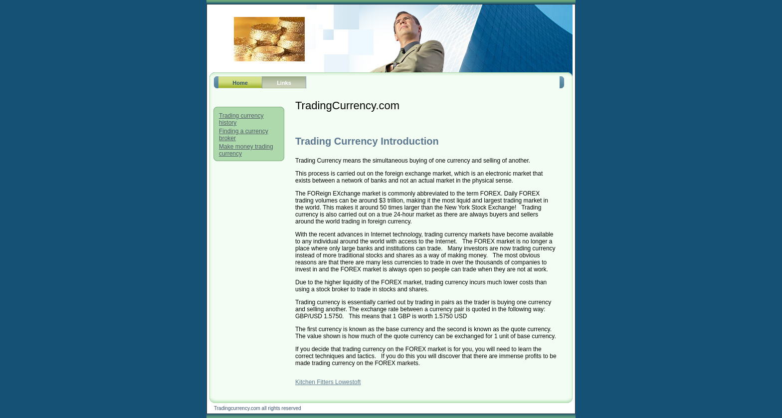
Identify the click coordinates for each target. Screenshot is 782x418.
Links (284, 83)
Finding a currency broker (243, 135)
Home (240, 83)
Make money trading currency (246, 150)
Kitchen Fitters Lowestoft (328, 382)
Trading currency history (241, 119)
